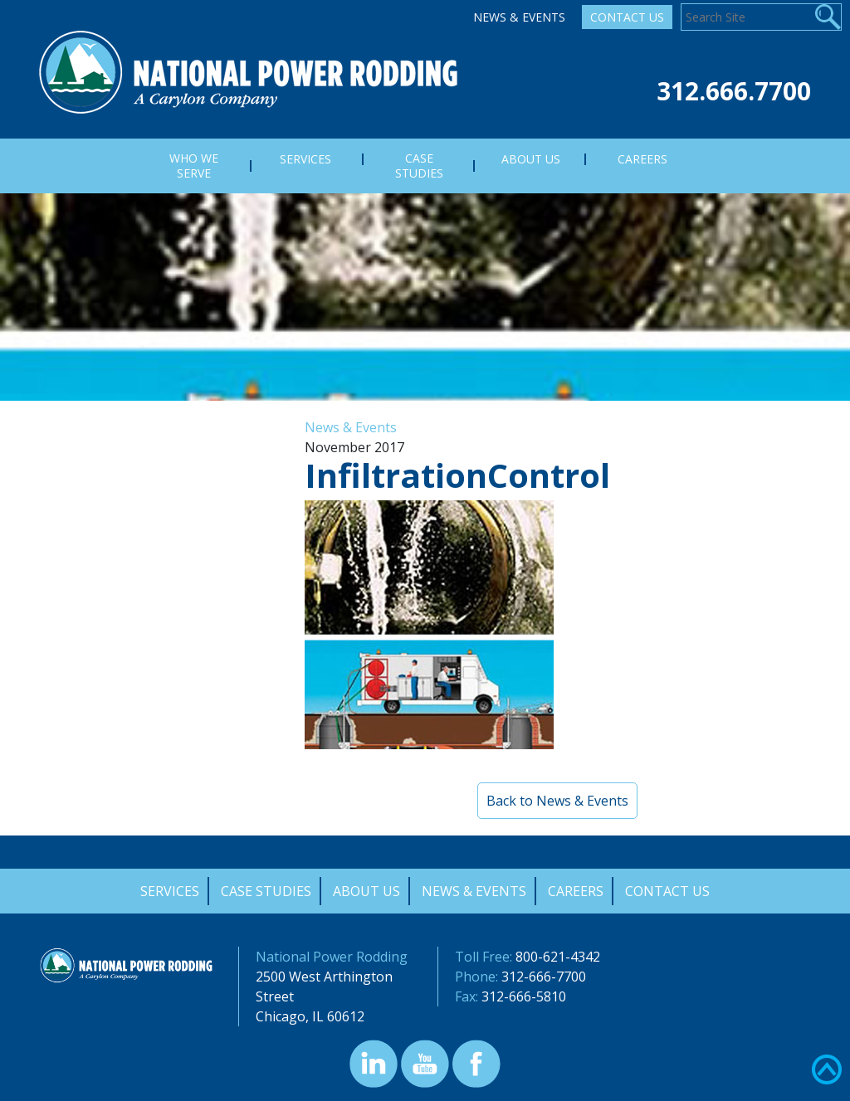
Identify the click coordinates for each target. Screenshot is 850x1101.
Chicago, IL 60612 (310, 1016)
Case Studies (266, 891)
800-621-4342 (557, 957)
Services (169, 891)
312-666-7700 (543, 976)
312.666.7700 (734, 91)
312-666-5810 (523, 996)
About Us (366, 891)
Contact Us (627, 17)
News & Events (519, 17)
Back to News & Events (557, 801)
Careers (575, 891)
